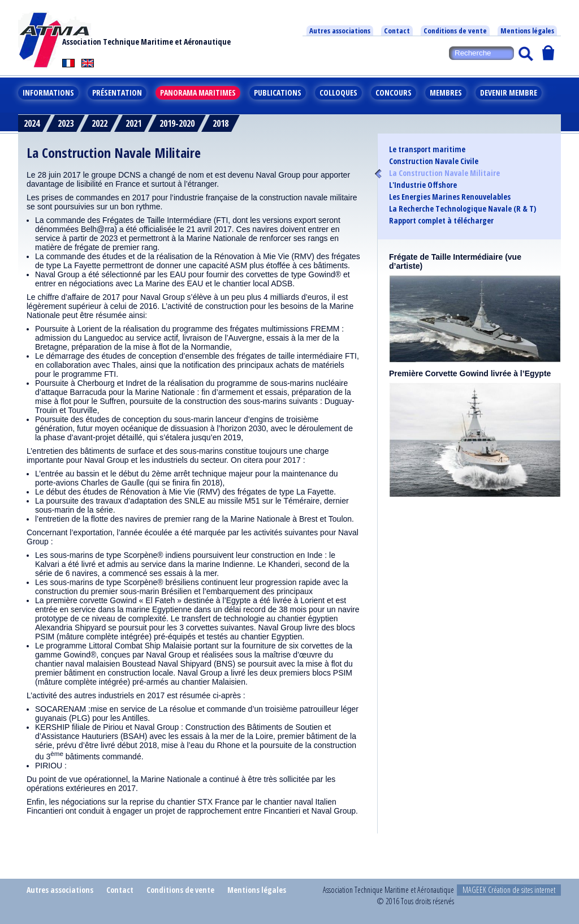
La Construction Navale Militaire (444, 173)
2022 (99, 123)
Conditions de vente (455, 30)
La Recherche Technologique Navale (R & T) (462, 208)
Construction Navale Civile (433, 161)
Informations (48, 92)
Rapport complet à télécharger (441, 220)
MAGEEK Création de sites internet (509, 889)
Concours (393, 92)
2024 (32, 123)
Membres (446, 92)
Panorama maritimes (198, 92)
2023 (66, 123)
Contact (397, 30)
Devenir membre (508, 92)
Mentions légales (527, 30)
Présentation (117, 92)
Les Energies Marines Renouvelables (450, 196)
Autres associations (339, 30)
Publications (277, 92)
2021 (133, 123)
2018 (220, 123)
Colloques (338, 92)
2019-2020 (177, 123)
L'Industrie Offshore (423, 185)
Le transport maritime (427, 149)
